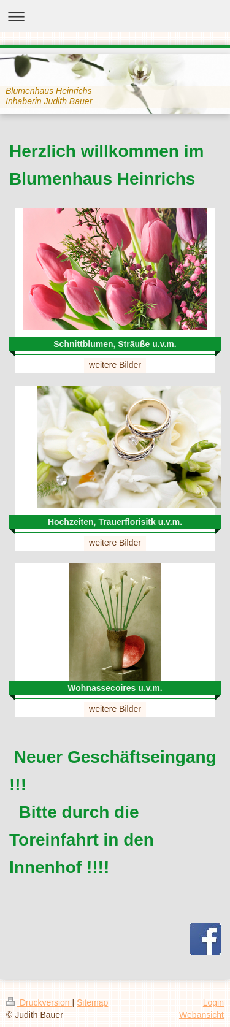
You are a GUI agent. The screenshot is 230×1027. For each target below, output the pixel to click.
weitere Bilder (115, 365)
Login (213, 1002)
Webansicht (201, 1015)
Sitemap (92, 1002)
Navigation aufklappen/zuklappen (115, 16)
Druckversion (39, 1002)
